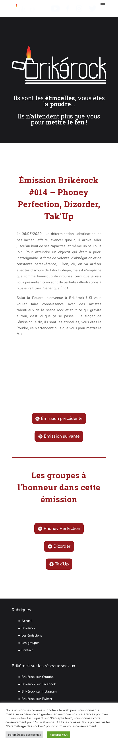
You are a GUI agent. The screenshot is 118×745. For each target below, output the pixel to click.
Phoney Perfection (62, 528)
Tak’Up (62, 564)
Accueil (27, 621)
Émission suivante (62, 436)
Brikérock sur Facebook (38, 684)
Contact (27, 650)
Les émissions (31, 635)
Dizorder (61, 546)
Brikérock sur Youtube (37, 677)
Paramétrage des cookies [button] (24, 735)
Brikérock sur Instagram (39, 691)
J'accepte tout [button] (59, 735)
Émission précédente (62, 418)
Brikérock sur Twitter (36, 699)
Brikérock (28, 628)
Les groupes (30, 643)
